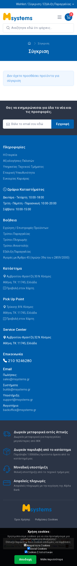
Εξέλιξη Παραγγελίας (17, 251)
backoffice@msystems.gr (19, 410)
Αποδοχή (25, 559)
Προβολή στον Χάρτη (18, 288)
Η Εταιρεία (10, 154)
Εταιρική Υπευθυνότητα (19, 172)
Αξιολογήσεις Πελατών (18, 160)
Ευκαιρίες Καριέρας (16, 178)
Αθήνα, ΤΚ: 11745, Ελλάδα (20, 282)
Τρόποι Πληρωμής (15, 239)
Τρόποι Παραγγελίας (16, 233)
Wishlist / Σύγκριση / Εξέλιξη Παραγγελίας (43, 4)
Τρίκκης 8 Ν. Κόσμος (18, 306)
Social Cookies (37, 548)
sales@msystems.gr (16, 379)
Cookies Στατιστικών (39, 552)
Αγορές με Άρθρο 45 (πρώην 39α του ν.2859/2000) (36, 257)
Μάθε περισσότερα (51, 559)
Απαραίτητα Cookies (37, 545)
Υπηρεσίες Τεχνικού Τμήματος (23, 166)
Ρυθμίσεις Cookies (46, 519)
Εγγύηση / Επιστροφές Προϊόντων (25, 228)
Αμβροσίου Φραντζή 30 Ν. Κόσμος (27, 276)
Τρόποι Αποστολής (16, 245)
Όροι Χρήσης (22, 519)
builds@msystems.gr (16, 389)
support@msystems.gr (18, 399)
